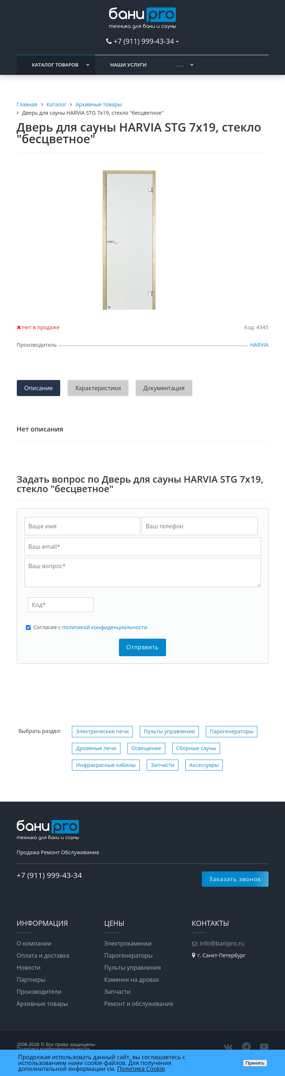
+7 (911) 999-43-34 (143, 41)
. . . (180, 64)
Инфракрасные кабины (106, 764)
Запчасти (162, 764)
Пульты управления (169, 731)
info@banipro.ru (222, 943)
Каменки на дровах (131, 979)
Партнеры (31, 979)
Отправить (142, 647)
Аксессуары (204, 764)
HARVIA (259, 344)
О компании (34, 943)
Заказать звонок (235, 879)
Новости (29, 967)
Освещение (146, 748)
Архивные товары (42, 1004)
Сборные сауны (196, 748)
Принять (255, 1063)
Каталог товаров (55, 64)
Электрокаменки (128, 943)
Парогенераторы (232, 731)
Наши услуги (128, 64)
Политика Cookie (141, 1069)
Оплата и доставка (43, 955)
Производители (39, 992)
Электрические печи (102, 731)
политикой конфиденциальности (104, 627)
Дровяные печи (96, 748)
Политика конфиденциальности (53, 1048)
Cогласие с (90, 627)
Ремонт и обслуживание (138, 1004)
